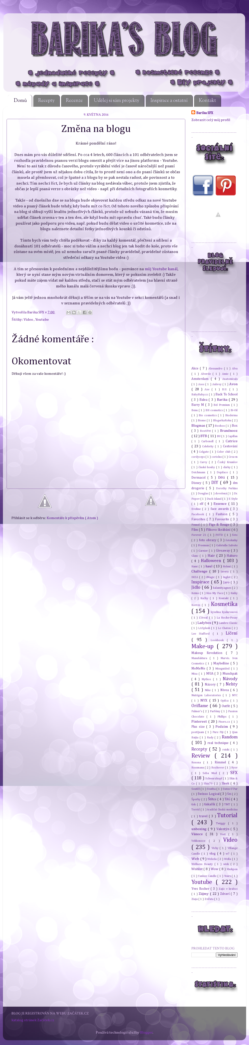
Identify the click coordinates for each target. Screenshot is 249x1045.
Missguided (223, 668)
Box (235, 425)
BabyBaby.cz (200, 394)
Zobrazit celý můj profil (210, 120)
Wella (228, 859)
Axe (208, 389)
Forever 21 (199, 535)
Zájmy (204, 894)
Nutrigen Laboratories (207, 695)
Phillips (223, 716)
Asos (201, 384)
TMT (227, 804)
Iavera (225, 571)
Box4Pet (206, 431)
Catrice (232, 441)
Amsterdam (201, 379)
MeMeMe (199, 668)
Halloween (212, 561)
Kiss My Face (215, 593)
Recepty (46, 100)
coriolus (217, 456)
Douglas (203, 493)
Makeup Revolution (208, 653)
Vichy (216, 848)
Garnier (203, 550)
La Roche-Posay (227, 617)
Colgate (204, 451)
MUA (210, 673)
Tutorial (227, 815)
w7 (228, 853)
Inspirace (201, 582)
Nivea (225, 690)
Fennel (196, 524)
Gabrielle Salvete (227, 545)
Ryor (234, 767)
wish (227, 864)
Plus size (198, 726)
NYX (204, 700)
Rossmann (198, 767)
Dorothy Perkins (227, 488)
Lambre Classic (228, 623)
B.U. (225, 389)
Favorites (199, 519)
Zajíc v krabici (228, 888)
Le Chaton (225, 628)
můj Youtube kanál (161, 269)
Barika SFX (36, 312)
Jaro (227, 582)
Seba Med (211, 773)
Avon (233, 384)
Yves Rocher (201, 888)
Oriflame (200, 706)
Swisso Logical (209, 794)
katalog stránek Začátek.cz (32, 1020)
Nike (208, 690)
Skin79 (209, 783)
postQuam (198, 732)
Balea (204, 399)
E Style (233, 498)
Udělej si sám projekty (116, 100)
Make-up (204, 646)
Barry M (198, 405)
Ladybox (204, 623)
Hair (212, 555)
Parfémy (215, 711)
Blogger (146, 1032)
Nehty (232, 684)
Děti (222, 477)
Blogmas (198, 425)
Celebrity (208, 446)
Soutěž (196, 789)
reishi (226, 749)
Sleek (226, 783)
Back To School (226, 394)
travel (204, 816)
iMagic (211, 577)
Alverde (207, 374)
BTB (204, 436)
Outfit (226, 706)
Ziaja (194, 899)
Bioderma (231, 415)
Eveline (196, 509)
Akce (195, 368)
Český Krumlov (227, 462)
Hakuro (232, 555)
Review (202, 756)
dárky (227, 467)
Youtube (42, 319)
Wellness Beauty (202, 864)
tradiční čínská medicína (222, 809)
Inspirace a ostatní (169, 100)
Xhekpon (232, 869)
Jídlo (196, 587)
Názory (211, 684)
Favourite (223, 519)
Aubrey (217, 384)
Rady (211, 737)
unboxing (199, 829)
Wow (215, 869)
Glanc (195, 555)
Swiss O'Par (230, 789)
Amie (226, 374)
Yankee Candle (207, 876)
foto (235, 535)
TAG (227, 799)
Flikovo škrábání (218, 529)
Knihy (234, 593)
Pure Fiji (219, 732)
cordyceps (198, 456)
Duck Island (214, 498)
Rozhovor (218, 767)
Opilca (225, 700)
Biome (202, 420)
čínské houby (207, 467)
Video (29, 319)
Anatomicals (230, 379)
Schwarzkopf (214, 778)
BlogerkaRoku (222, 420)
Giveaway (223, 550)
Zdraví (225, 894)
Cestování (230, 446)
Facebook (198, 514)
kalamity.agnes (222, 587)
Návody (230, 679)
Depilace (223, 472)
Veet (224, 834)
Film (195, 529)
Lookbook (219, 640)
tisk (194, 804)
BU (219, 436)
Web (195, 859)
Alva (235, 368)
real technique (218, 743)
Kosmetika (224, 604)
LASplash (204, 628)
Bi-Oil (234, 410)
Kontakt (207, 100)
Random (230, 737)
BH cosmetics (214, 410)
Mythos (207, 679)
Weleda (212, 859)
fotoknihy (232, 540)
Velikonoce (200, 840)
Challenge (200, 571)
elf (202, 504)
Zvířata (209, 899)
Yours (228, 876)
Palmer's (197, 711)
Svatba (211, 789)
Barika (223, 399)
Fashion (222, 514)
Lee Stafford (202, 633)
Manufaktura (200, 658)
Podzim (222, 726)
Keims (195, 593)
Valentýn (223, 829)
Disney (197, 483)
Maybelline (222, 663)
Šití (229, 794)
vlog (213, 853)
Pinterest (199, 721)
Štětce (212, 799)
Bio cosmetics (208, 415)
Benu (195, 410)
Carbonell (208, 441)
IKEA (195, 577)
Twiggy (222, 823)
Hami (195, 566)
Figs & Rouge (220, 524)
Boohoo (220, 425)
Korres (196, 605)
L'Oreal (204, 617)
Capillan (233, 436)
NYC (235, 695)
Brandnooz (229, 431)
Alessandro (216, 368)
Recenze (74, 100)
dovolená (221, 493)
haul (209, 566)
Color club (224, 451)
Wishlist (197, 869)
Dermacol (199, 477)
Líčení (232, 633)
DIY (215, 483)
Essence (220, 504)
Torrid (196, 809)
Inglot (227, 577)
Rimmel (221, 762)
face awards (220, 509)
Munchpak (230, 673)
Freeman (204, 545)
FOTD (219, 535)
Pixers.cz (224, 721)
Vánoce (198, 834)
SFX (234, 773)
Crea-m (233, 456)
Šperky (196, 799)
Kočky (205, 598)
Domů (20, 100)
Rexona (197, 762)
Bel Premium (222, 405)
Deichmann (199, 472)
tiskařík (210, 804)
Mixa (195, 673)
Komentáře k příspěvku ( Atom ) (72, 518)
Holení (227, 566)
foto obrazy (208, 540)
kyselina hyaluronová (224, 612)
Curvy (204, 462)
